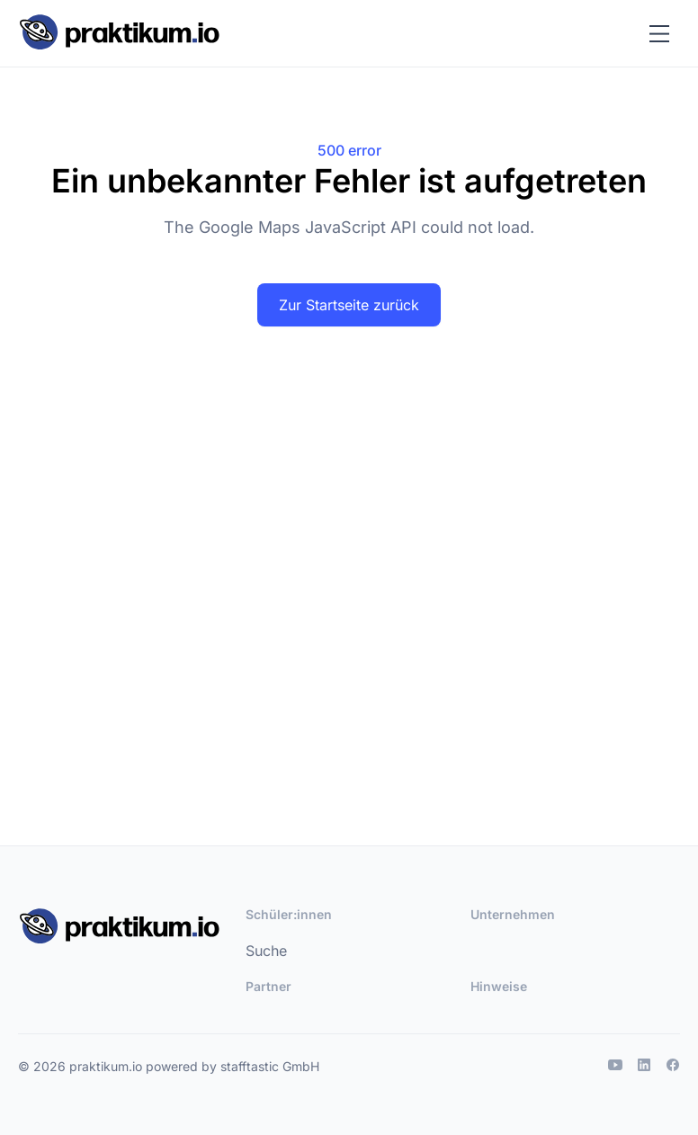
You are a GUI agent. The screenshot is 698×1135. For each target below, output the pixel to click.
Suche (266, 951)
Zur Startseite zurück (349, 305)
